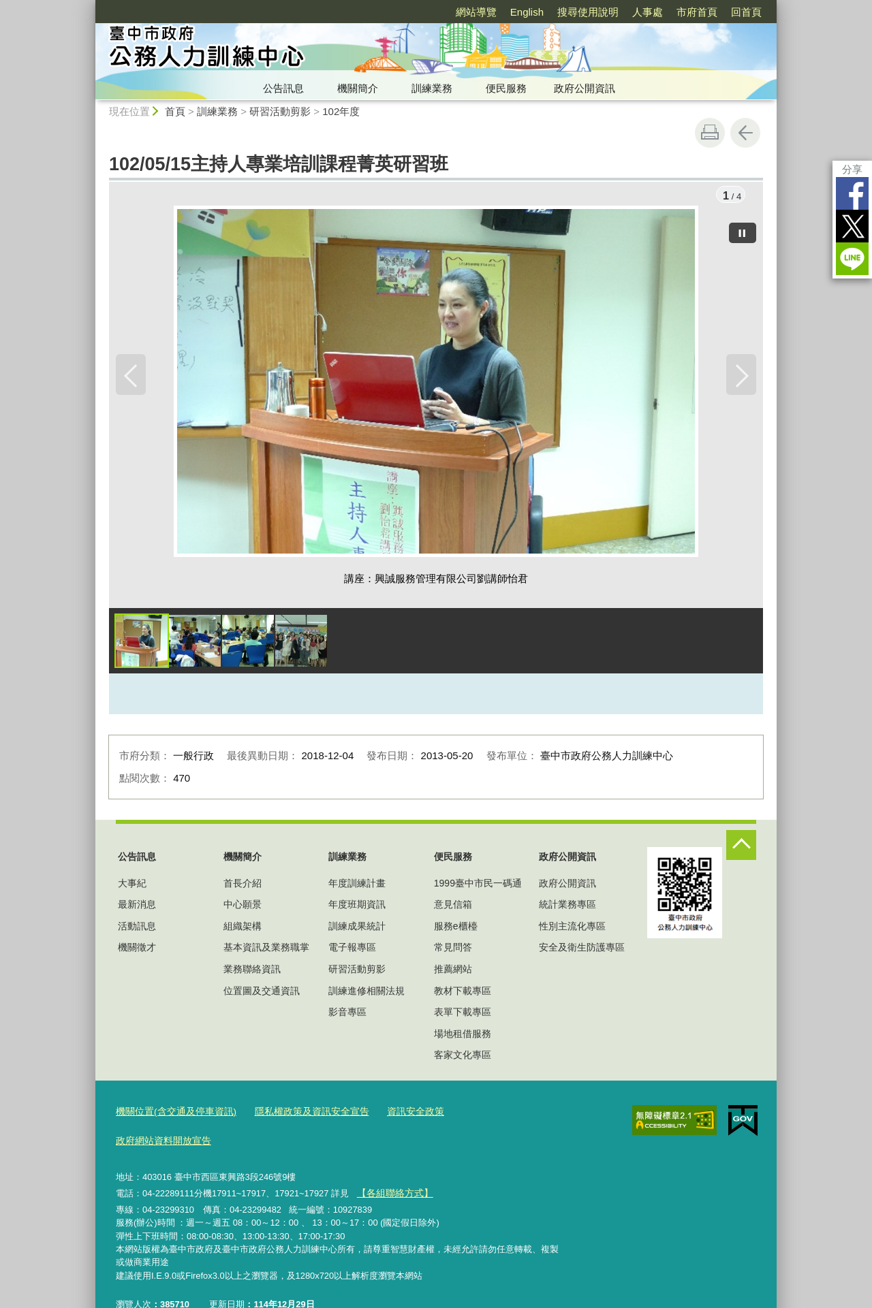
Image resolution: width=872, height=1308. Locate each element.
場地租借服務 (462, 1035)
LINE (852, 258)
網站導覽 (476, 12)
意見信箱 (453, 905)
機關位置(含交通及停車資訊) (172, 1113)
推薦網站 (453, 970)
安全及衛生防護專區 (582, 948)
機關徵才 (137, 948)
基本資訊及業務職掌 (266, 948)
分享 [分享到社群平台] (852, 169)
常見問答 (453, 948)
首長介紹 (242, 884)
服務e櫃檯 (456, 927)
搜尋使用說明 (588, 12)
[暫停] (742, 231)
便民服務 (506, 88)
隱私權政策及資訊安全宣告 (299, 1113)
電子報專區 (352, 948)
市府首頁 (696, 12)
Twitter (852, 226)
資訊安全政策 (397, 1113)
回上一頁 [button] (745, 133)
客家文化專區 (462, 1056)
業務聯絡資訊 (252, 970)
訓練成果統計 (357, 927)
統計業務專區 (567, 905)
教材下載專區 (462, 992)
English (527, 12)
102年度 (341, 111)
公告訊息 (283, 88)
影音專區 (347, 1013)
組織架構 (242, 927)
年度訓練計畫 (357, 884)
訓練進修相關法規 (366, 992)
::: (89, 6)
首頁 (175, 111)
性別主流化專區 (572, 927)
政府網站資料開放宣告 (485, 1113)
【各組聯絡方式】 (391, 1164)
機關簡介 (357, 88)
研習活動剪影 (280, 111)
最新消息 (137, 905)
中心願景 (242, 905)
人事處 (647, 12)
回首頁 (746, 12)
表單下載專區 (462, 1013)
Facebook (852, 193)
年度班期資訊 (357, 905)
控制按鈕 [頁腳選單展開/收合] (741, 846)
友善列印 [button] (710, 133)
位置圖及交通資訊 (261, 992)
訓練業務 (431, 88)
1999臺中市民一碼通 (478, 884)
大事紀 (132, 884)
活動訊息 (137, 927)
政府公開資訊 (584, 88)
